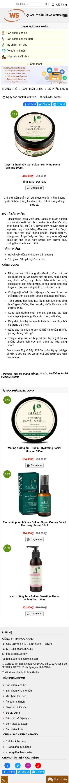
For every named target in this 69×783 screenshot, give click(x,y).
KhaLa (35, 672)
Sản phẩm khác (15, 729)
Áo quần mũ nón (16, 50)
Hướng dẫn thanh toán (19, 752)
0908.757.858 (25, 648)
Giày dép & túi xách (18, 56)
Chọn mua (36, 187)
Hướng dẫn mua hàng (18, 746)
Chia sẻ (32, 104)
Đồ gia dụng (13, 712)
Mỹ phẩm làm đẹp (17, 44)
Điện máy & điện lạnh (18, 718)
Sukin (43, 373)
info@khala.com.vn (17, 653)
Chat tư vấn (60, 779)
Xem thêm (36, 63)
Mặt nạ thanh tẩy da (26, 373)
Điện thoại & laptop (17, 723)
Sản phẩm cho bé (17, 32)
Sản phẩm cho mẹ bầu (20, 38)
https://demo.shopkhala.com (22, 658)
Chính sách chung (16, 741)
